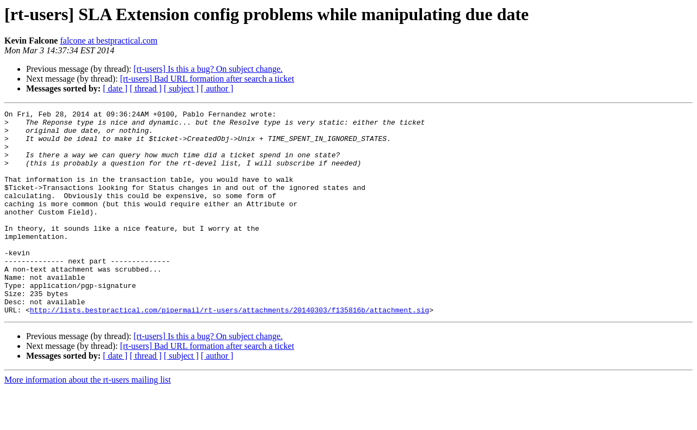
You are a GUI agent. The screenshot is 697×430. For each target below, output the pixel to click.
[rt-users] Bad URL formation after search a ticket (207, 78)
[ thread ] (146, 88)
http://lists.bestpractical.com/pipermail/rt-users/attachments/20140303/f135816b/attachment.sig (229, 350)
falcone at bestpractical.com (108, 40)
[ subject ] (181, 88)
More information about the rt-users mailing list (87, 420)
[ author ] (217, 88)
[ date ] (115, 88)
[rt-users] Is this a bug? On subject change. (208, 68)
